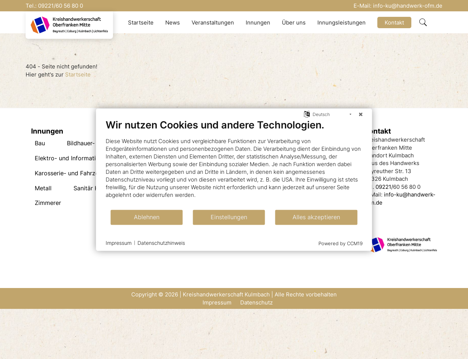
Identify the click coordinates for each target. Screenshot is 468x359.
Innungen (258, 22)
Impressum (217, 302)
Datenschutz (256, 302)
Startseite (141, 22)
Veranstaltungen (213, 22)
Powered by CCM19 (340, 243)
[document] (234, 164)
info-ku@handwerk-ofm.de (407, 5)
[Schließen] (360, 114)
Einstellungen (229, 217)
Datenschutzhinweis (161, 243)
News (172, 22)
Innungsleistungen (341, 22)
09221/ (47, 5)
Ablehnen (146, 217)
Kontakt (394, 22)
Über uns (294, 22)
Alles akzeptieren (316, 217)
